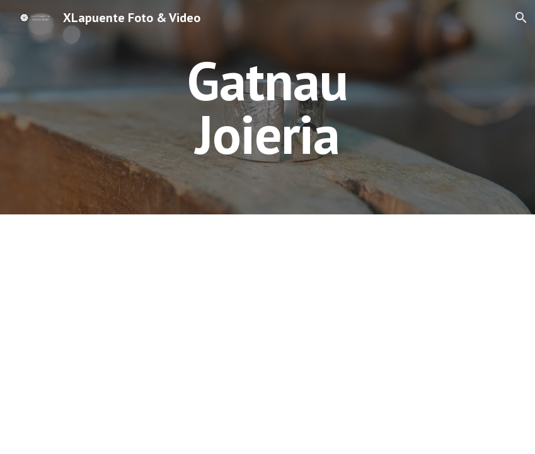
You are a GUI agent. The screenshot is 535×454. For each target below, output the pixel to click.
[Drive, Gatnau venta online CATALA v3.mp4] (268, 297)
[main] (267, 107)
